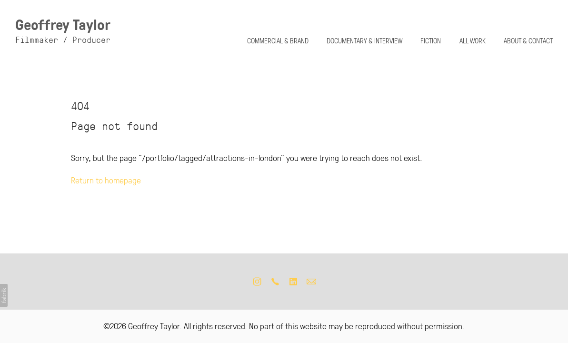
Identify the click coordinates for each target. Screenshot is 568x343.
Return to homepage (106, 179)
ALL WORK (472, 40)
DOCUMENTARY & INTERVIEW (364, 40)
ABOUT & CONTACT (528, 40)
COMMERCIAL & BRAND (278, 40)
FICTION (430, 40)
